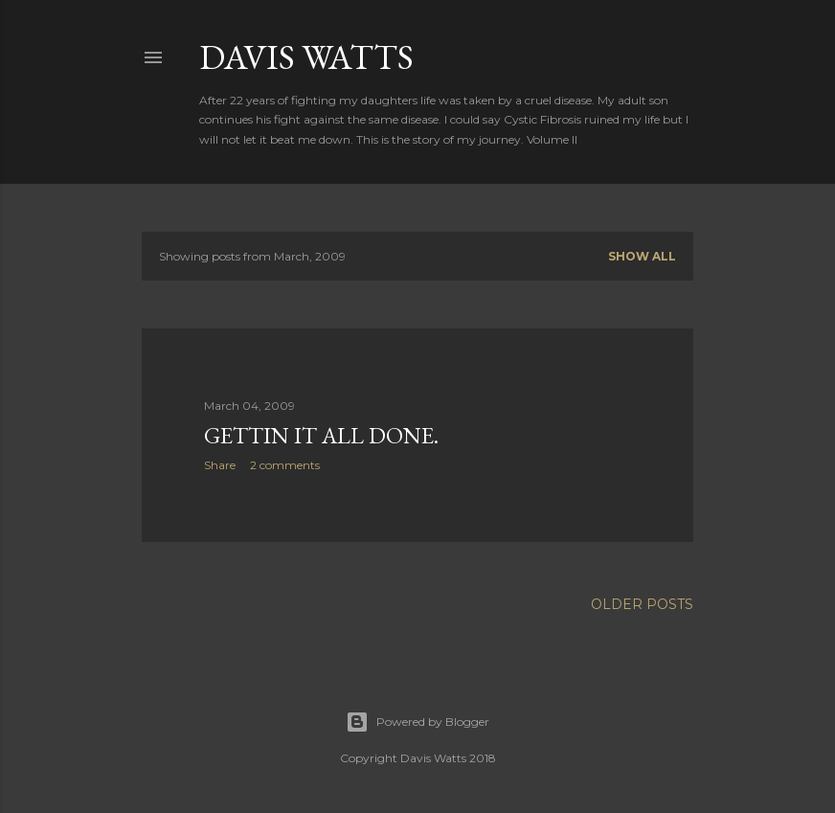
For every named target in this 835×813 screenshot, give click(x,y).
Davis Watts (306, 56)
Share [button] (220, 465)
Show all (642, 256)
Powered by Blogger (417, 722)
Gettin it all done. (321, 435)
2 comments (285, 465)
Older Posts (642, 604)
